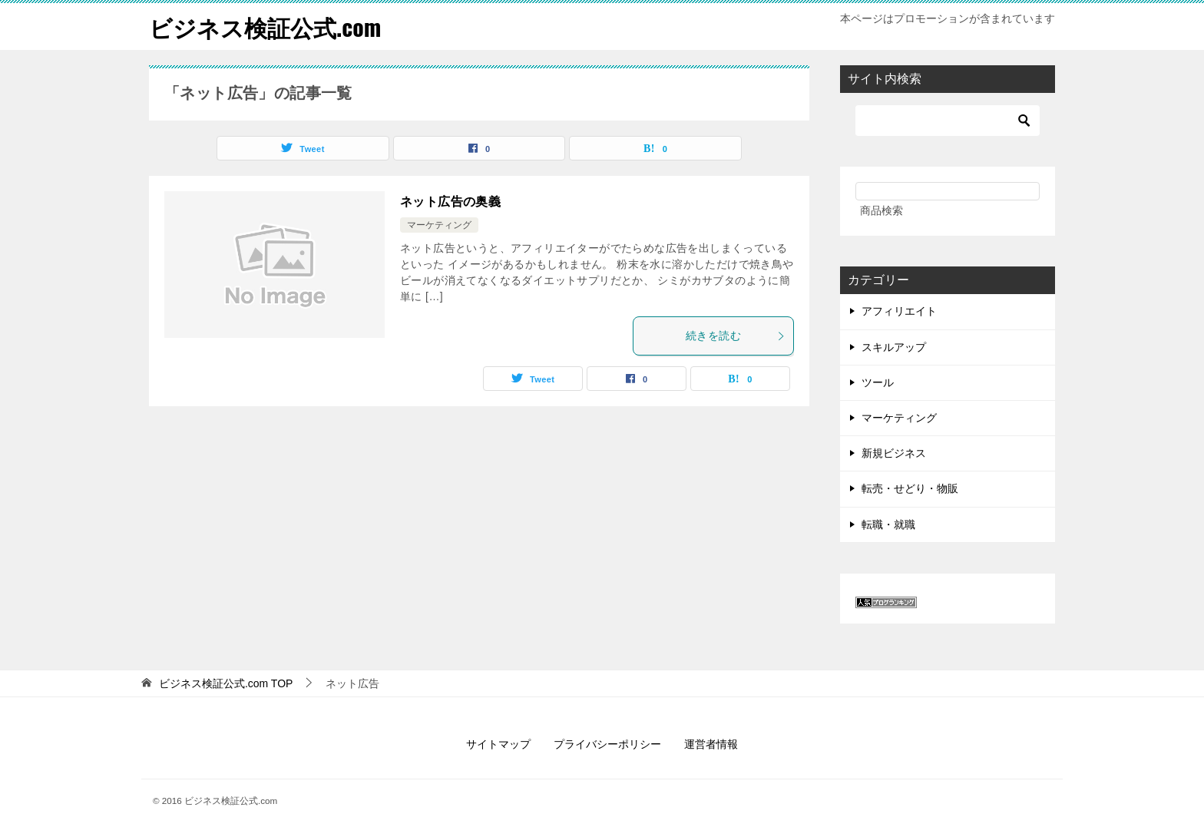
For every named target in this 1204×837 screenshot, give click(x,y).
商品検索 (881, 210)
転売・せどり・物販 (910, 488)
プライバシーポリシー (607, 744)
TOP (226, 683)
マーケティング (439, 225)
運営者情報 (711, 744)
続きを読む (736, 335)
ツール (878, 382)
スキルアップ (894, 347)
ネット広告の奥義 (450, 201)
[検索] (947, 120)
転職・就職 (888, 524)
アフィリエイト (899, 311)
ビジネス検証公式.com (265, 26)
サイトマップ (498, 744)
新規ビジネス (894, 453)
